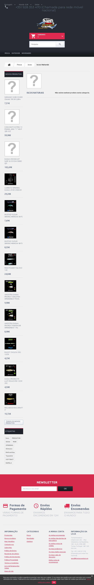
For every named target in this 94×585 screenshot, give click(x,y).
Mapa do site (8, 571)
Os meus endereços (55, 549)
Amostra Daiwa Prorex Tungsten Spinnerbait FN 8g (12, 297)
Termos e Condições (11, 563)
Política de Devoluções (12, 557)
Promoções (8, 535)
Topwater (9, 456)
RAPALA (9, 463)
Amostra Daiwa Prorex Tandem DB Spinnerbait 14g (12, 325)
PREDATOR (16, 438)
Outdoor (16, 53)
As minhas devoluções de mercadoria (57, 539)
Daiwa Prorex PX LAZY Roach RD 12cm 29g (13, 381)
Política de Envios (10, 550)
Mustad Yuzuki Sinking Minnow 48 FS (13, 242)
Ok (54, 582)
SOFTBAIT (10, 459)
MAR (14, 441)
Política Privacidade (11, 560)
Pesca (7, 53)
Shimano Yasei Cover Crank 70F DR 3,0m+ (13, 98)
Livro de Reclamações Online (11, 567)
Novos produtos (13, 74)
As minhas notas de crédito (55, 545)
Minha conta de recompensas (54, 561)
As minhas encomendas (57, 535)
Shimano (9, 449)
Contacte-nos (9, 544)
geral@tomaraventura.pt (79, 558)
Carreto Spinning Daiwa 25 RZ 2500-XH (13, 189)
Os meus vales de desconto (55, 556)
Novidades (26, 53)
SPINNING (9, 445)
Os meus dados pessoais (57, 552)
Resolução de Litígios (11, 554)
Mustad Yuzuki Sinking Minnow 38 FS (13, 216)
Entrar (37, 5)
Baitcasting (10, 452)
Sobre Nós (8, 547)
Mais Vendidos (9, 541)
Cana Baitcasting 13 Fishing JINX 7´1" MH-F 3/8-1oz (13, 129)
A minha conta (56, 531)
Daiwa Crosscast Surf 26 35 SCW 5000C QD (13, 161)
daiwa (8, 441)
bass (7, 438)
